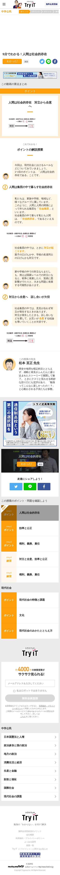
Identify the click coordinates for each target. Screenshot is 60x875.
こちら (23, 716)
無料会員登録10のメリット (30, 831)
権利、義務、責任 (29, 543)
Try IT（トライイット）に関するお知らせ (30, 849)
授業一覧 (30, 845)
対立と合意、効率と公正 (33, 559)
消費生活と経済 (13, 762)
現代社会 (6, 587)
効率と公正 (25, 528)
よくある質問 (30, 842)
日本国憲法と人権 (14, 736)
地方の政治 (10, 754)
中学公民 (6, 728)
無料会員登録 (51, 4)
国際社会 (9, 788)
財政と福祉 (10, 779)
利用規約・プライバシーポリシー (30, 838)
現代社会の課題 (13, 796)
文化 (21, 615)
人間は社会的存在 (29, 512)
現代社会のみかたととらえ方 (35, 630)
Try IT (30, 4)
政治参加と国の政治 (15, 745)
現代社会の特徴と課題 (32, 599)
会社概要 (30, 835)
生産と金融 (10, 770)
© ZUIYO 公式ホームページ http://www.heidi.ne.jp (30, 865)
